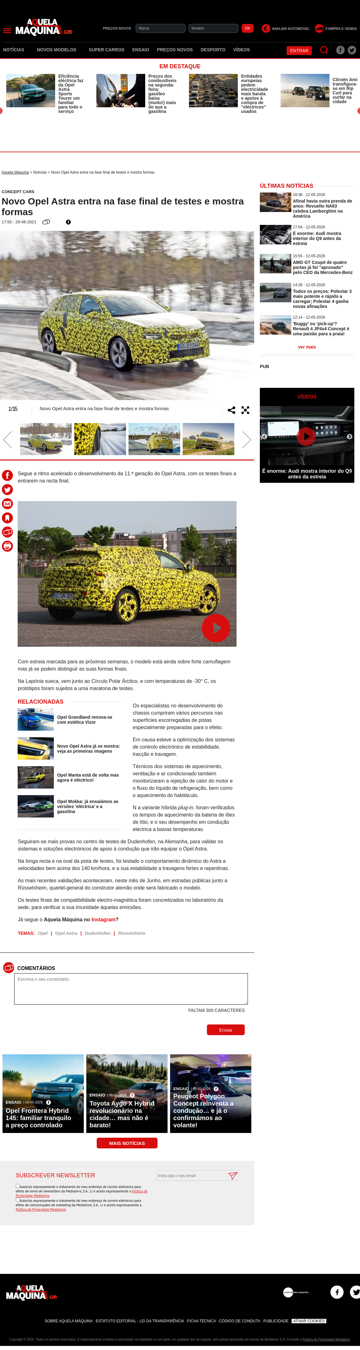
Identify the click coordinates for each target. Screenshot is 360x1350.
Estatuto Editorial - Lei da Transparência (140, 1321)
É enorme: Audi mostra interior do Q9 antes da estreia (317, 238)
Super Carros (106, 49)
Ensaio (140, 49)
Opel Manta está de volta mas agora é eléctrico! (88, 778)
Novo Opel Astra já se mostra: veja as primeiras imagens (88, 749)
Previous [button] (17, 315)
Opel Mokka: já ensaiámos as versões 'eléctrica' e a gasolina (87, 806)
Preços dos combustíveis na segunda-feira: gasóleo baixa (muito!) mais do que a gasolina (162, 94)
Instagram (103, 919)
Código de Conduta (239, 1321)
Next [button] (237, 315)
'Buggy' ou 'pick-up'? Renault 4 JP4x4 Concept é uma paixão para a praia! (321, 328)
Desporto (213, 49)
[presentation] (190, 1196)
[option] (45, 94)
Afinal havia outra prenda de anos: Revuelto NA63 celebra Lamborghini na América (322, 208)
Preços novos (175, 49)
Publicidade (276, 1321)
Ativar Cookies (309, 1321)
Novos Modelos (59, 49)
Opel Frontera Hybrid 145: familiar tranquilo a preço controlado (38, 1118)
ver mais (307, 346)
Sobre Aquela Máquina (69, 1321)
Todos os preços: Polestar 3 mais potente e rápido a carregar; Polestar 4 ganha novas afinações (322, 299)
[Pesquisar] (324, 50)
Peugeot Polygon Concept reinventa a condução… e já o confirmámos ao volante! (203, 1111)
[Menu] (7, 31)
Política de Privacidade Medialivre (41, 1209)
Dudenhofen (98, 933)
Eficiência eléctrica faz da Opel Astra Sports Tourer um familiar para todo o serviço (70, 94)
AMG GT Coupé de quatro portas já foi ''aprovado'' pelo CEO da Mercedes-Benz (323, 267)
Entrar (299, 50)
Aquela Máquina (15, 172)
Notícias (16, 49)
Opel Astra (66, 933)
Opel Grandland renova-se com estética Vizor (84, 720)
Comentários (36, 968)
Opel (43, 933)
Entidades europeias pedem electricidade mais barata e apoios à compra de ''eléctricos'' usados (254, 94)
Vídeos (241, 49)
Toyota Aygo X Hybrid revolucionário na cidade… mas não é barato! (121, 1114)
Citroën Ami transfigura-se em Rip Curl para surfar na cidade (345, 90)
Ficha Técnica (201, 1321)
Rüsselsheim (131, 933)
